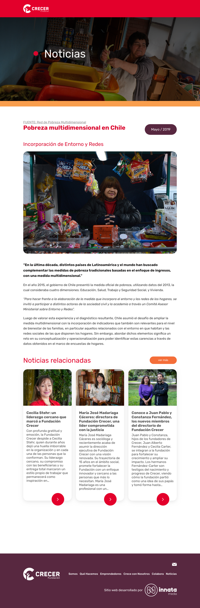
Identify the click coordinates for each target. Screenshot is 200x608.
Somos (73, 574)
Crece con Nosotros (136, 574)
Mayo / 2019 (161, 129)
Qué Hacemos (89, 574)
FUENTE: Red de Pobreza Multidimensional (54, 122)
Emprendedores (111, 574)
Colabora (158, 574)
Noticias (171, 574)
